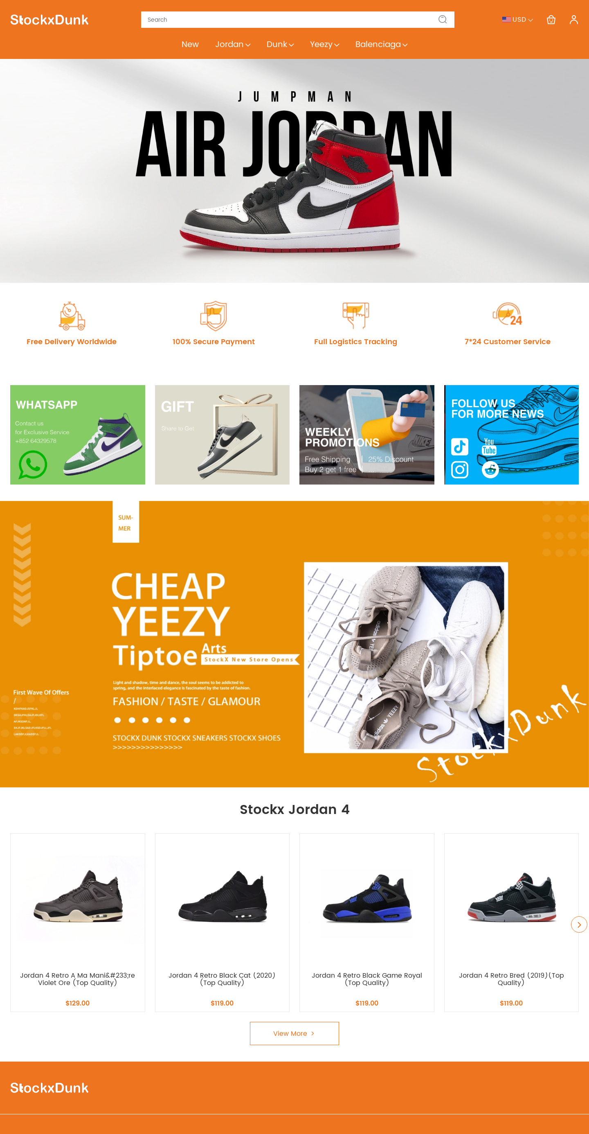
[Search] (293, 19)
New (190, 45)
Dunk (280, 45)
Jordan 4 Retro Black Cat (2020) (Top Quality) (222, 979)
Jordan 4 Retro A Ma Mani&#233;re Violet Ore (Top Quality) (77, 979)
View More (294, 1033)
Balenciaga (381, 45)
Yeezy (324, 45)
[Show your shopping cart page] (551, 19)
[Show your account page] (574, 20)
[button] (443, 20)
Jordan (232, 45)
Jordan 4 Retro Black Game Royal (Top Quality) (367, 979)
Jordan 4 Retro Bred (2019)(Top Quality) (511, 979)
